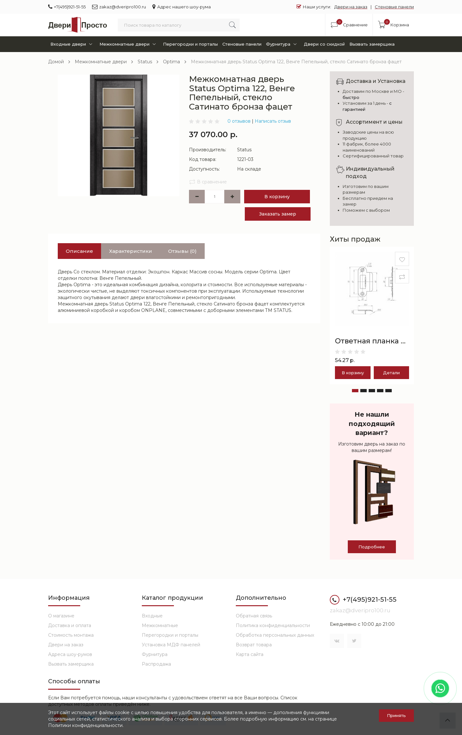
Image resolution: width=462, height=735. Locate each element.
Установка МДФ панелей (171, 645)
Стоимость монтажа (71, 635)
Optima (171, 62)
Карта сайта (249, 654)
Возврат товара (254, 645)
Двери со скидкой (324, 44)
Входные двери (72, 44)
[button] (355, 390)
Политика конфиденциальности (273, 625)
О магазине (61, 616)
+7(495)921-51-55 (67, 6)
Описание (79, 251)
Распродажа (156, 664)
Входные (152, 616)
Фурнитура (282, 44)
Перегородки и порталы (190, 44)
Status (145, 62)
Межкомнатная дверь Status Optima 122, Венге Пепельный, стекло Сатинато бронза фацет (296, 62)
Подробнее (371, 546)
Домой (56, 62)
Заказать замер (277, 214)
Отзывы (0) (182, 251)
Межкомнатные (160, 625)
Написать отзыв (273, 121)
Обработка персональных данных (275, 635)
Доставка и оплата (69, 625)
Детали (391, 372)
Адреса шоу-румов (70, 654)
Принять (396, 715)
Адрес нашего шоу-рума (181, 6)
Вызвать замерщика (372, 44)
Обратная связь (254, 616)
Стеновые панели (394, 6)
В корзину (277, 196)
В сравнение (208, 182)
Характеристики (130, 251)
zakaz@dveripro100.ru (119, 6)
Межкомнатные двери (128, 44)
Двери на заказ (350, 6)
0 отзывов (239, 121)
